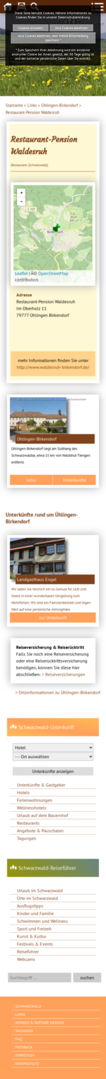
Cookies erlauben (30, 28)
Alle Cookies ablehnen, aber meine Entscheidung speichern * (53, 38)
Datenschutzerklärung (74, 17)
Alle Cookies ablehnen (71, 28)
